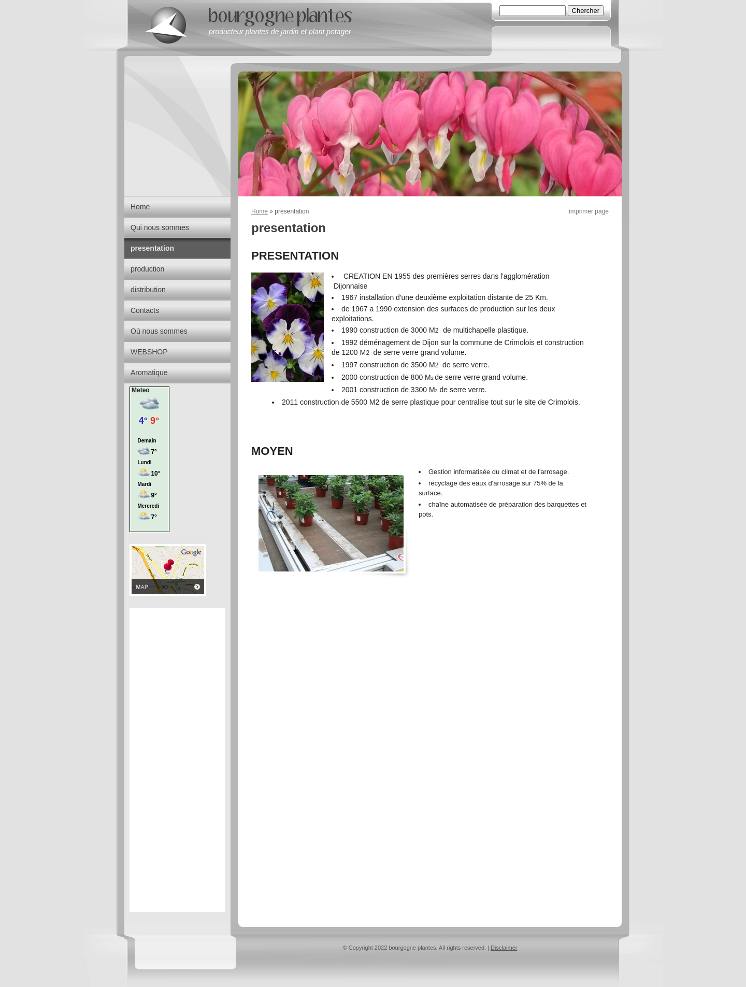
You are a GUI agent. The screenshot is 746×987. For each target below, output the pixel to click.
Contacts (145, 310)
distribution (148, 289)
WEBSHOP (149, 352)
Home (259, 211)
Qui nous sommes (160, 227)
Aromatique (149, 372)
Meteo (141, 390)
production (147, 269)
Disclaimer (504, 948)
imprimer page (589, 211)
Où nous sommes (159, 331)
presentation (152, 248)
